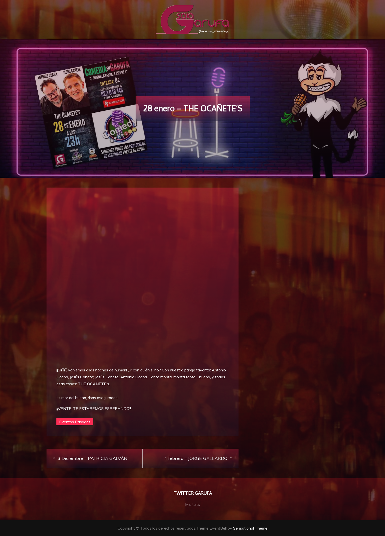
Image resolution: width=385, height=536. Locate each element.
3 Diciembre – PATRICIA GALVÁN (92, 458)
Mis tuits (192, 504)
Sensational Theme (250, 528)
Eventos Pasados (75, 421)
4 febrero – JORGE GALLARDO (195, 458)
